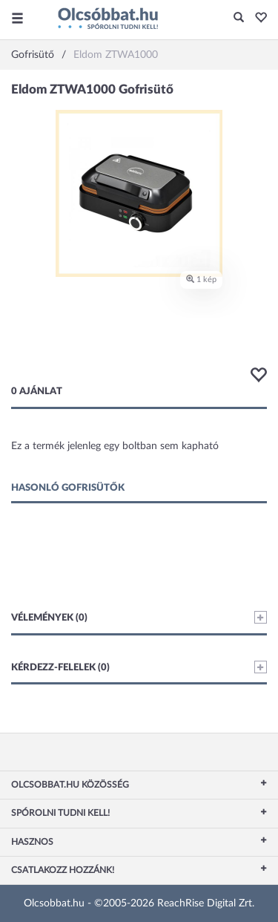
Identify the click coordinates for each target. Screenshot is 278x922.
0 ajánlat (36, 391)
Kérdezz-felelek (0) (139, 667)
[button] (257, 18)
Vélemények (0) (139, 617)
